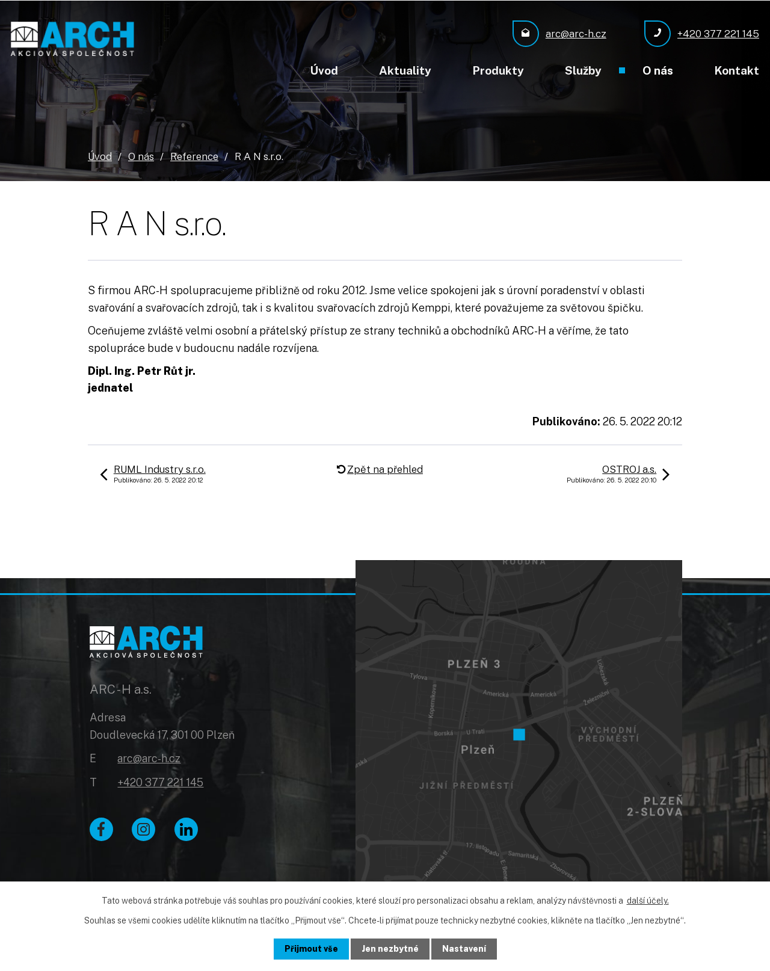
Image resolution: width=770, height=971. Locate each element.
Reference (194, 156)
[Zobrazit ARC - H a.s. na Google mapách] (519, 730)
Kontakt (736, 70)
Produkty (498, 70)
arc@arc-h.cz (148, 759)
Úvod (324, 70)
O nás (657, 70)
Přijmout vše (311, 949)
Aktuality (405, 70)
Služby (583, 70)
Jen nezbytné (390, 949)
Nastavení (464, 949)
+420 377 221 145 (160, 783)
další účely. (648, 900)
